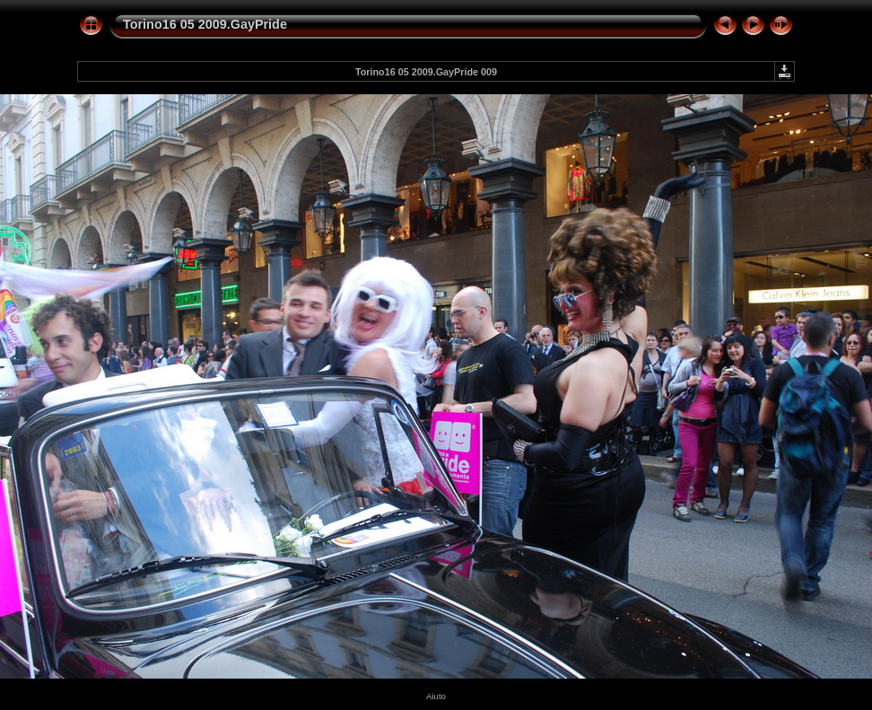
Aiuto (436, 696)
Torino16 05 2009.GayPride (205, 24)
